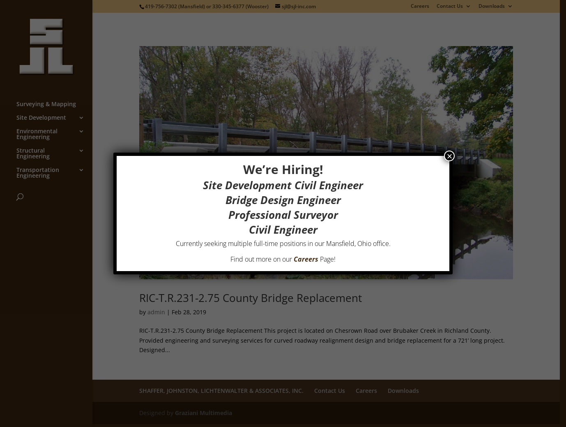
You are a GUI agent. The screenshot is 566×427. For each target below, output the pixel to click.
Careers (306, 259)
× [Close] (449, 156)
